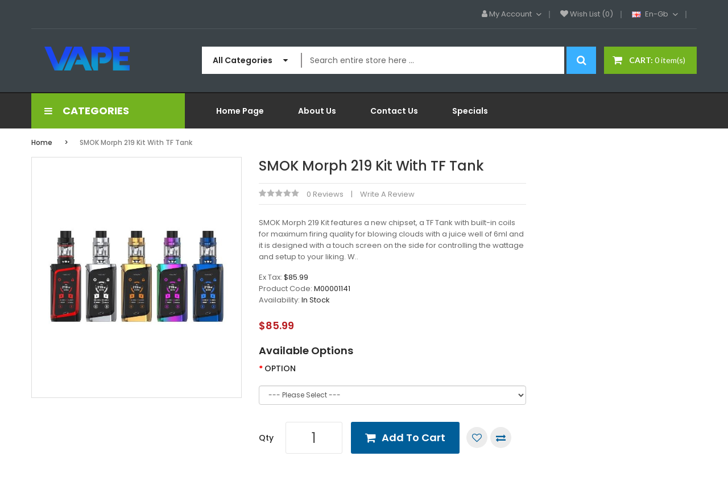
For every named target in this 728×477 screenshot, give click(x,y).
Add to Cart (413, 437)
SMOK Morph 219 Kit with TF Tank (136, 142)
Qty (266, 437)
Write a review (387, 194)
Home (41, 142)
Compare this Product (500, 437)
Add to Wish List (476, 437)
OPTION (280, 368)
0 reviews (325, 194)
